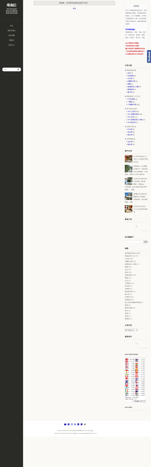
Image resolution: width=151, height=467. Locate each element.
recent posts (145, 230)
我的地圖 (11, 35)
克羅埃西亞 (129, 275)
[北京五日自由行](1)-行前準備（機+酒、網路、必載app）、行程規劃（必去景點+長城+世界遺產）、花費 (136, 184)
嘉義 (126, 305)
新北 (126, 311)
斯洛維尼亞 (129, 291)
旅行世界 (129, 109)
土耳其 (127, 259)
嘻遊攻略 (129, 70)
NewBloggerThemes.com (90, 433)
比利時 (127, 286)
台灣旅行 (128, 283)
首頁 (11, 26)
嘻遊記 (11, 5)
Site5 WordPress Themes (66, 433)
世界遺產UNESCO (131, 253)
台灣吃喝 (129, 139)
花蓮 (126, 313)
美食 (126, 272)
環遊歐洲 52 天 (131, 96)
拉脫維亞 (128, 300)
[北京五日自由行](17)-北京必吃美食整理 (140, 209)
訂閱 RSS (11, 45)
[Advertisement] (75, 451)
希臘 (126, 278)
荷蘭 (126, 267)
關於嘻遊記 (12, 31)
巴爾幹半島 (129, 261)
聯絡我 (11, 40)
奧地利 (127, 319)
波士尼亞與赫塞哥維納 (133, 302)
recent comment (144, 348)
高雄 (126, 316)
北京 (126, 270)
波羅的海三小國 (130, 264)
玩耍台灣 (129, 126)
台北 (126, 281)
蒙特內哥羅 (129, 308)
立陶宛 (127, 289)
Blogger (91, 430)
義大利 (127, 294)
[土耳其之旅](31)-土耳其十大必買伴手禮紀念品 (140, 159)
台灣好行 (128, 297)
